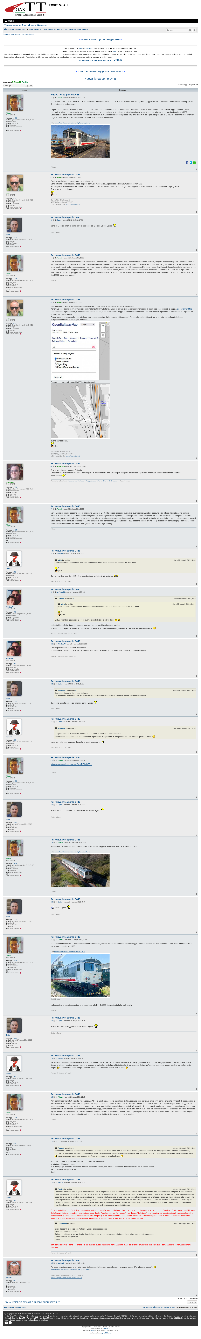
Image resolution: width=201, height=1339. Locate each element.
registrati (88, 48)
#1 (51, 98)
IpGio (7, 193)
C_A (7, 1140)
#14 (52, 805)
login (81, 48)
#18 (52, 1021)
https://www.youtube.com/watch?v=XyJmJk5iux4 (71, 1270)
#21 (52, 1141)
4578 (14, 198)
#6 (51, 466)
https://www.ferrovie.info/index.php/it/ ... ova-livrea (72, 852)
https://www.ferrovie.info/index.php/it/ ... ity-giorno (72, 123)
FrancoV (9, 569)
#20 (52, 1097)
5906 (14, 612)
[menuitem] (24, 25)
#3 (51, 220)
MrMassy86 (16, 82)
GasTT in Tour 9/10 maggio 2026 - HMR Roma (100, 71)
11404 (15, 118)
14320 (15, 238)
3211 (14, 1144)
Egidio (8, 234)
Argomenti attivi (28, 34)
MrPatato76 (10, 607)
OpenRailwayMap (184, 309)
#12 (52, 722)
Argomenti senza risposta (12, 34)
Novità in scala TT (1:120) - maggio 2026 (100, 40)
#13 (52, 760)
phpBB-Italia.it (106, 1333)
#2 (51, 177)
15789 (15, 487)
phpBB (92, 1330)
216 (14, 1281)
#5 (51, 302)
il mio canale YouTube (76, 481)
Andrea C (9, 1277)
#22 (52, 1182)
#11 (52, 684)
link (114, 51)
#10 (52, 644)
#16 (52, 902)
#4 (51, 258)
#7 (51, 509)
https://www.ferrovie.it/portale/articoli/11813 (69, 952)
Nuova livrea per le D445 (100, 78)
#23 (52, 1263)
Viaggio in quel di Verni (94, 481)
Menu (11, 21)
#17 (52, 940)
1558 (14, 572)
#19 (52, 1058)
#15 (52, 842)
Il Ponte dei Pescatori (110, 481)
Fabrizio (25, 82)
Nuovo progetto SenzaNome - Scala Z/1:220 (66, 1278)
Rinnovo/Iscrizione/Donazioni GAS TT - (100, 60)
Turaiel (106, 1328)
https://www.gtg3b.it (73, 204)
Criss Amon (62, 1223)
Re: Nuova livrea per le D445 (65, 174)
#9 (51, 592)
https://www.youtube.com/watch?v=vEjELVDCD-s (71, 764)
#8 (51, 553)
